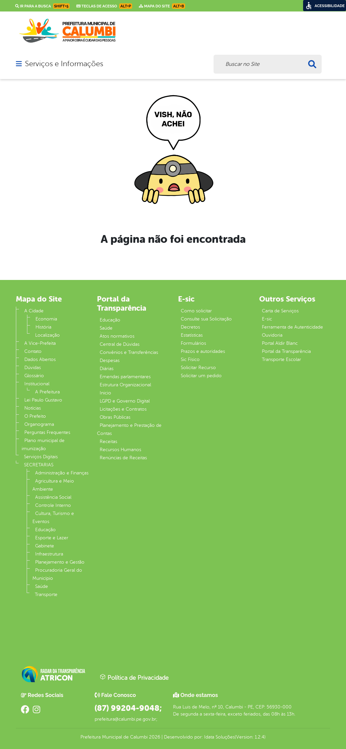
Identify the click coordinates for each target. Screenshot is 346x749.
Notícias (32, 408)
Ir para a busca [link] (42, 6)
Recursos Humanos (120, 449)
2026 (154, 737)
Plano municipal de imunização (43, 444)
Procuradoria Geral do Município (57, 574)
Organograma (39, 424)
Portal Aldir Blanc (280, 343)
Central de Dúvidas (120, 344)
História (43, 327)
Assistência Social (53, 497)
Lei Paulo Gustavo (43, 400)
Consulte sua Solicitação (206, 318)
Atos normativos (117, 336)
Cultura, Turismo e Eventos (53, 517)
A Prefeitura (47, 391)
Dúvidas (32, 367)
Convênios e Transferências (129, 352)
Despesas (110, 360)
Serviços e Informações (64, 64)
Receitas (108, 441)
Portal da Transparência (286, 351)
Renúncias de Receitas (123, 457)
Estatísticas (192, 335)
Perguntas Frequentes (47, 432)
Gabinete (44, 545)
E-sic (267, 318)
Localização (47, 335)
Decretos (190, 327)
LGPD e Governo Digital (125, 401)
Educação (45, 529)
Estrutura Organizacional (125, 384)
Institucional (36, 383)
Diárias (107, 368)
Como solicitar (196, 310)
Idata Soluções (219, 737)
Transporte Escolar (281, 359)
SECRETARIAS (38, 464)
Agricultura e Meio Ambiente (53, 485)
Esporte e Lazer (51, 537)
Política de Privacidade (134, 677)
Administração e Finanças (62, 472)
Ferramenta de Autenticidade (292, 327)
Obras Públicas (115, 417)
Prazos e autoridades (203, 351)
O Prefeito (35, 416)
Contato (33, 351)
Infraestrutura (49, 554)
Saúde (41, 586)
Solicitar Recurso (198, 367)
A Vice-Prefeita (40, 343)
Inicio (105, 392)
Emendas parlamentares (125, 376)
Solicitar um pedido (201, 375)
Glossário (34, 375)
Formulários (193, 343)
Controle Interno (53, 505)
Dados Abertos (40, 359)
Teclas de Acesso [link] (104, 6)
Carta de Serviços (280, 310)
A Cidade (34, 310)
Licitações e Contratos (123, 409)
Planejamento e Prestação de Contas (129, 429)
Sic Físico (190, 359)
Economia (46, 318)
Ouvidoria (272, 335)
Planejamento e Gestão (59, 562)
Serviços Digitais (41, 456)
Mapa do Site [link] (162, 6)
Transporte (46, 594)
